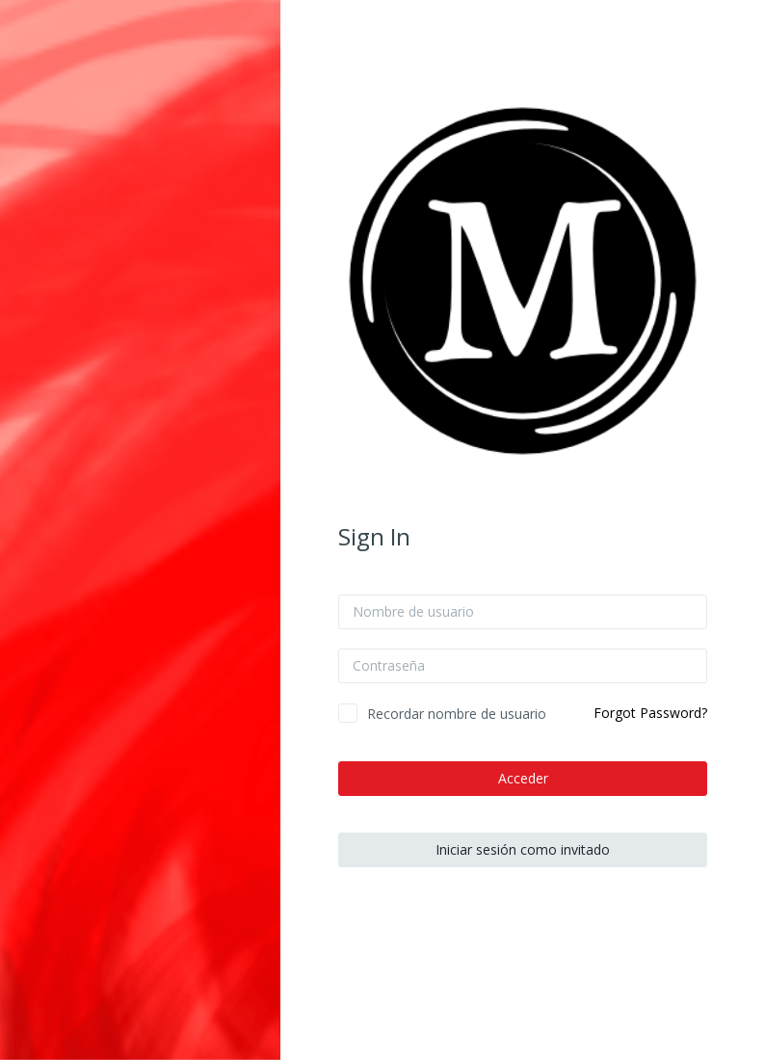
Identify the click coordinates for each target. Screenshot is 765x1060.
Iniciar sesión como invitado (522, 849)
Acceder (523, 778)
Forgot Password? (650, 712)
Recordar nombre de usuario (456, 713)
